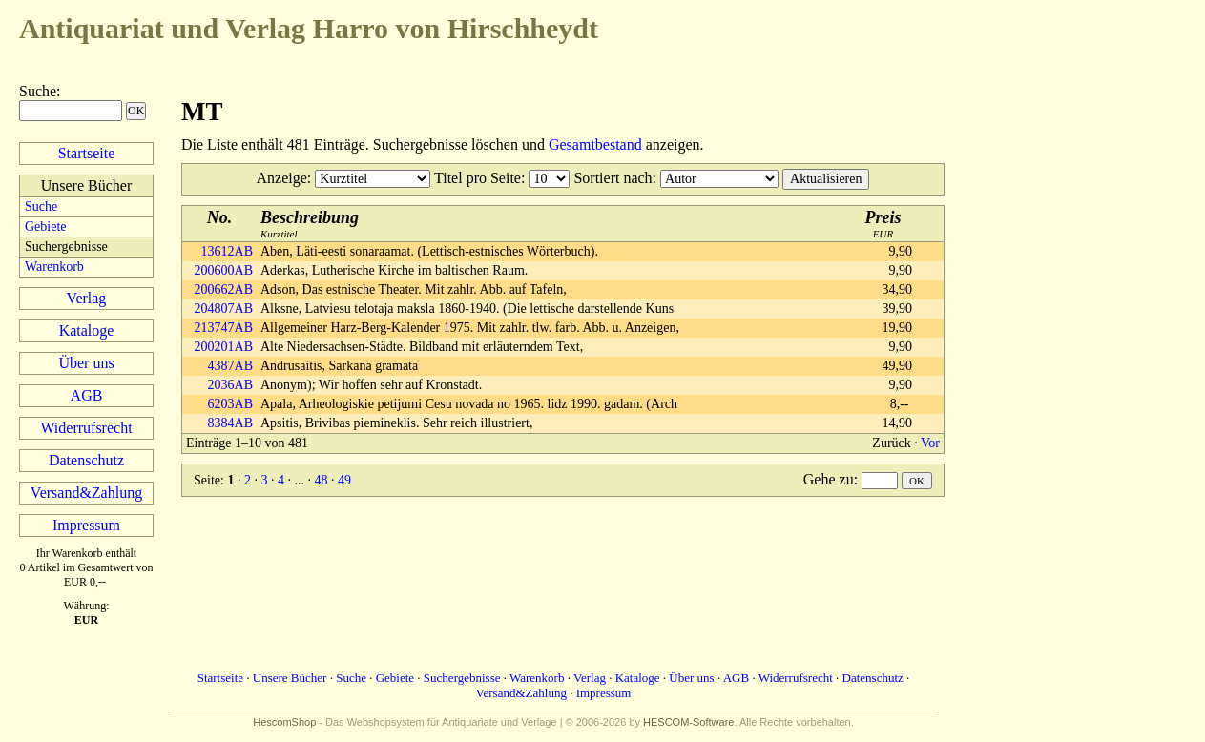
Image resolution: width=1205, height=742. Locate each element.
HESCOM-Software (688, 722)
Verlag (87, 298)
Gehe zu (828, 479)
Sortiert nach (612, 178)
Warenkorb (54, 266)
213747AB (224, 327)
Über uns (86, 363)
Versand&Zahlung (86, 492)
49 (344, 480)
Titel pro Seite (477, 178)
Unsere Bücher (290, 677)
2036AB (230, 385)
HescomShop (284, 722)
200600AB (224, 270)
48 (320, 480)
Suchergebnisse (462, 677)
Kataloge (86, 330)
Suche (37, 91)
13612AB (227, 251)
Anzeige (282, 178)
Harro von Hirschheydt (308, 28)
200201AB (224, 347)
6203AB (230, 404)
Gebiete (46, 226)
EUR (883, 223)
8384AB (230, 423)
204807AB (224, 308)
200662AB (224, 289)
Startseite (86, 153)
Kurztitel (309, 223)
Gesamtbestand (595, 144)
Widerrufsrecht (86, 428)
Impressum (86, 525)
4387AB (230, 366)
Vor (930, 443)
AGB (87, 395)
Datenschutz (86, 460)
